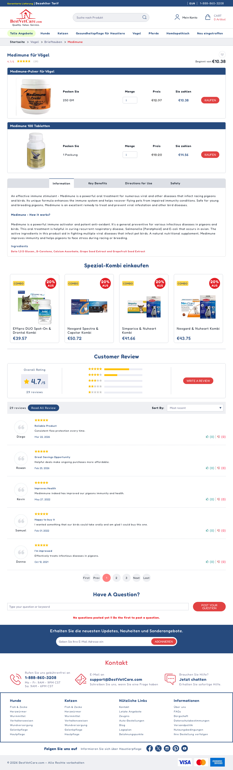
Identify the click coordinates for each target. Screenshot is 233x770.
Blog (122, 725)
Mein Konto (189, 17)
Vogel (137, 33)
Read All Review (43, 408)
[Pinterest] (176, 748)
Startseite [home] (17, 42)
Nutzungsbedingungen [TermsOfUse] (188, 729)
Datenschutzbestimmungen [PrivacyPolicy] (192, 720)
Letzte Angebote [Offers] (130, 711)
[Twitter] (158, 748)
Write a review (198, 381)
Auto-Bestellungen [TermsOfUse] (131, 720)
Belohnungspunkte (131, 734)
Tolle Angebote (21, 33)
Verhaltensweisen (21, 720)
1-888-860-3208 (212, 3)
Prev (96, 578)
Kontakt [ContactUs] (124, 706)
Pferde (154, 33)
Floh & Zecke (18, 706)
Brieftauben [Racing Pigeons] (53, 42)
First (86, 578)
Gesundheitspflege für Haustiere (100, 33)
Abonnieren (164, 641)
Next (136, 578)
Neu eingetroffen (210, 33)
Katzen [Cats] (71, 700)
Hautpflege (17, 734)
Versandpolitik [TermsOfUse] (183, 725)
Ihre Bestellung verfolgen (191, 734)
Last (146, 578)
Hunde (45, 33)
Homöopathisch (178, 33)
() (210, 437)
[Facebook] (149, 748)
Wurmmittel (18, 715)
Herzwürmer (18, 711)
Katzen (63, 33)
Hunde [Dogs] (15, 700)
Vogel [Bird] (34, 42)
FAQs (177, 711)
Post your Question (209, 606)
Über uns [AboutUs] (180, 706)
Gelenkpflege (19, 729)
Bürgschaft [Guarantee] (181, 715)
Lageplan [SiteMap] (125, 729)
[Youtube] (184, 748)
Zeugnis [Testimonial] (124, 715)
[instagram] (167, 748)
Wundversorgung (21, 725)
